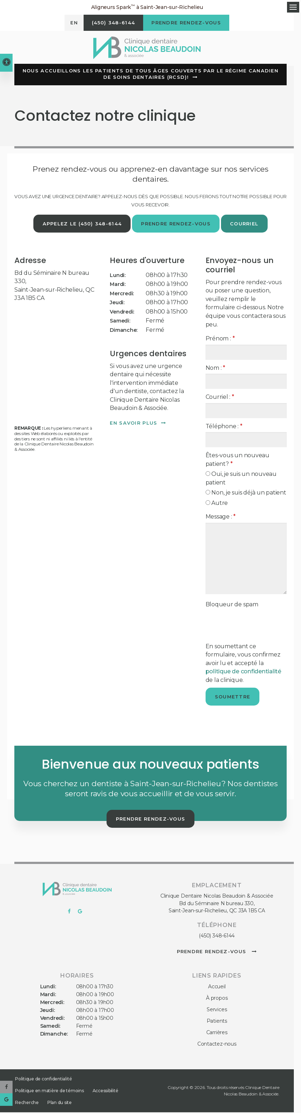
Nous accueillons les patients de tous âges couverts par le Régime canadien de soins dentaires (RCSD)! (150, 74)
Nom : (215, 368)
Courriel (245, 224)
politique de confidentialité (243, 672)
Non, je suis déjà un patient (246, 493)
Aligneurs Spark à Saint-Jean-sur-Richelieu (147, 7)
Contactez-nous (216, 1044)
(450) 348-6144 (217, 936)
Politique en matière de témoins (49, 1091)
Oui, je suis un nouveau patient (241, 479)
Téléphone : (224, 427)
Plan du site (59, 1103)
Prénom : (220, 339)
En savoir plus (133, 423)
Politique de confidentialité (43, 1079)
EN (72, 24)
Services (217, 1010)
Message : (221, 517)
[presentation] (248, 622)
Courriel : (220, 397)
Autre (217, 503)
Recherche (27, 1103)
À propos (216, 998)
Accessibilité (105, 1091)
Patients (217, 1021)
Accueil (217, 987)
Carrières (216, 1033)
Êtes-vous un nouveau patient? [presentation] (237, 460)
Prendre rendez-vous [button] (187, 24)
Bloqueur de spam (232, 605)
